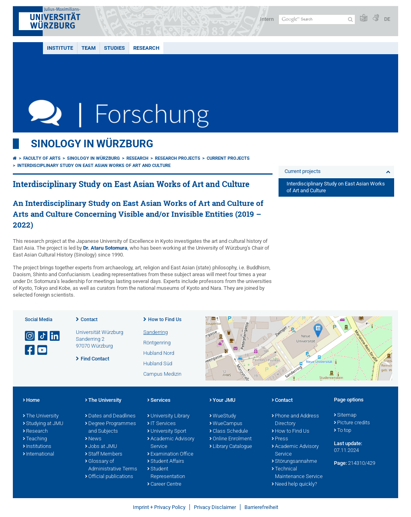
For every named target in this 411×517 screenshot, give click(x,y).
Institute (60, 48)
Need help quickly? (294, 484)
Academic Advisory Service (170, 443)
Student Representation (166, 473)
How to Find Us (164, 319)
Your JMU (223, 400)
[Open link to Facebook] (30, 350)
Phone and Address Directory (295, 420)
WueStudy (223, 416)
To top (342, 430)
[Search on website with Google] (317, 19)
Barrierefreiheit (261, 507)
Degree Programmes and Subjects (110, 427)
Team (88, 48)
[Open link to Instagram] (30, 336)
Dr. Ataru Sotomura (105, 248)
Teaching (35, 439)
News (93, 439)
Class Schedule (229, 431)
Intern (267, 19)
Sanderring (155, 332)
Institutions (37, 446)
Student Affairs (165, 461)
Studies (114, 48)
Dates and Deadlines (110, 416)
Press (280, 439)
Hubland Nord (158, 353)
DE (387, 19)
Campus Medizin (162, 374)
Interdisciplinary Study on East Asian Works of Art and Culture (94, 165)
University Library (168, 416)
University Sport (166, 431)
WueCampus (226, 423)
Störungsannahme (294, 461)
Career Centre (164, 484)
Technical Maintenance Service (297, 473)
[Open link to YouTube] (43, 350)
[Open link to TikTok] (43, 336)
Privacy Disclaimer (215, 507)
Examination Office (170, 454)
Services (159, 400)
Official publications (109, 476)
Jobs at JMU (101, 446)
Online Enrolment (231, 439)
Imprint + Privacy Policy (159, 507)
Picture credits (352, 423)
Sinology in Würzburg (92, 144)
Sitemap (345, 415)
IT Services (161, 423)
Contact (89, 319)
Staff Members (103, 454)
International (38, 454)
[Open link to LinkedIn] (55, 336)
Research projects (177, 158)
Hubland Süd (157, 363)
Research (146, 48)
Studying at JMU (43, 423)
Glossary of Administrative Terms (111, 465)
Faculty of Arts (42, 158)
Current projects (228, 158)
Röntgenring (157, 343)
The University (41, 416)
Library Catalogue (231, 446)
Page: (340, 463)
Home (31, 400)
